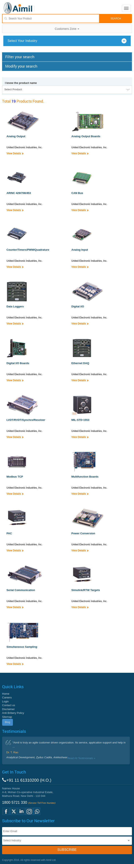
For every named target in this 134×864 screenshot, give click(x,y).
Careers (7, 697)
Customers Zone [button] (67, 28)
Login (5, 701)
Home (5, 693)
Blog (7, 722)
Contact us (8, 705)
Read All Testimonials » (81, 758)
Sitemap (7, 716)
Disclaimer (8, 709)
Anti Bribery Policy (13, 712)
